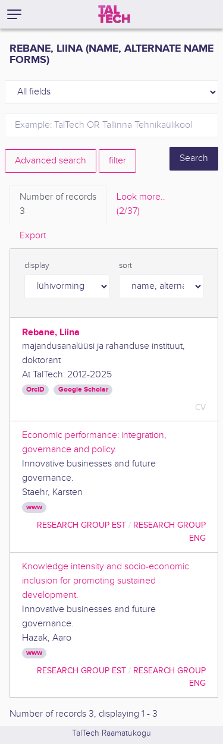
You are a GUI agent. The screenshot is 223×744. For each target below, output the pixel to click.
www (34, 507)
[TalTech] (114, 14)
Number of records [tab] (58, 205)
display (36, 265)
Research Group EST (81, 525)
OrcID (35, 389)
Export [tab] (33, 235)
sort (125, 265)
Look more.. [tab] (141, 205)
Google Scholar (83, 389)
